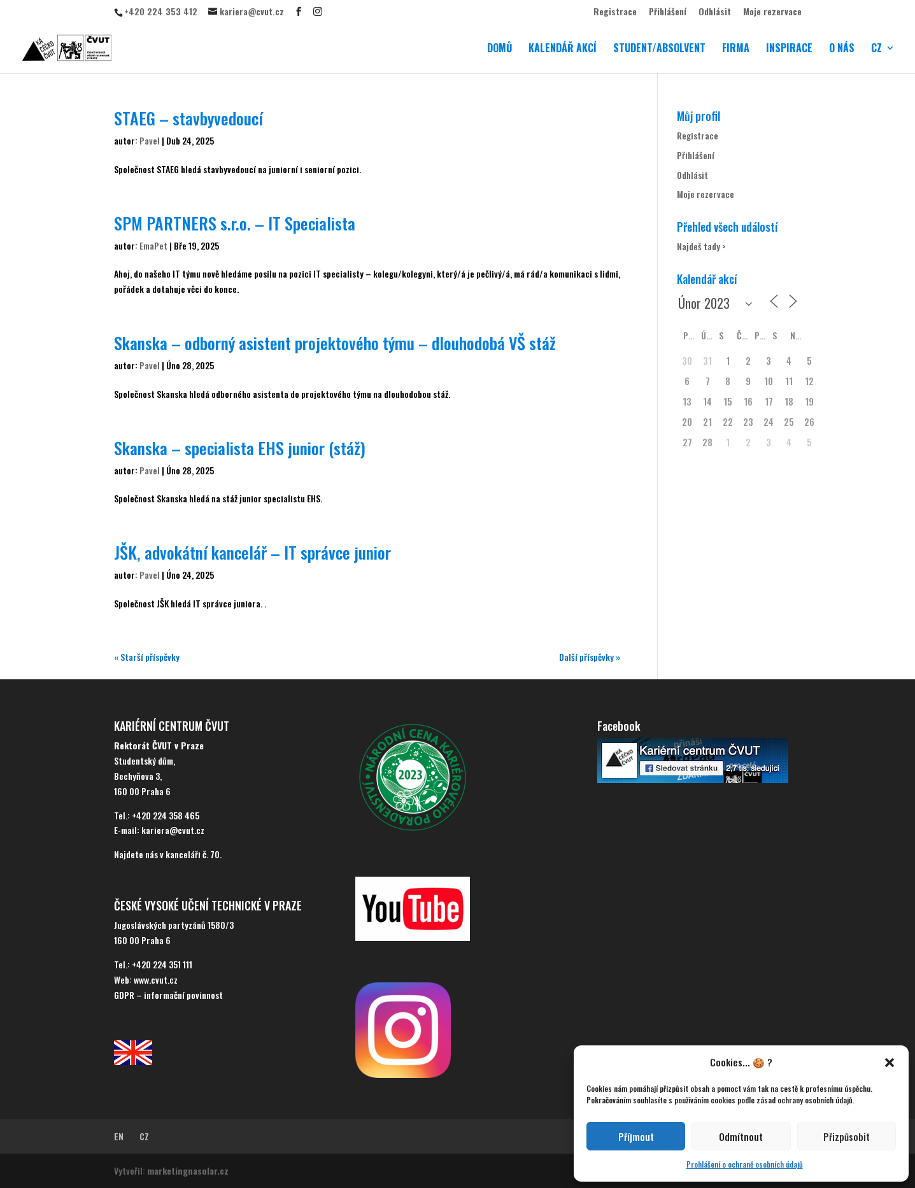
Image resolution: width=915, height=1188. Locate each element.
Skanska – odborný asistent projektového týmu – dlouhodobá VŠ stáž (335, 342)
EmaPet (153, 245)
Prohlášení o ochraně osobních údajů (744, 1164)
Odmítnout (741, 1136)
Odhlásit (715, 12)
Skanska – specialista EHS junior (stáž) (239, 447)
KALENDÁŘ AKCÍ (562, 49)
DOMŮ (499, 49)
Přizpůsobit (846, 1136)
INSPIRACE (789, 49)
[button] (889, 1062)
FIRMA (735, 49)
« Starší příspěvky (147, 656)
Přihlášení (667, 12)
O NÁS (842, 49)
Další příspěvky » (589, 656)
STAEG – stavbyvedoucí (188, 118)
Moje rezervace (772, 12)
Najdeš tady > (701, 246)
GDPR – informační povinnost (168, 994)
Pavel (149, 140)
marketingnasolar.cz (188, 1170)
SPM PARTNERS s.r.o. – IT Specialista (234, 223)
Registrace (615, 12)
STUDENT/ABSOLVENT (659, 49)
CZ (876, 49)
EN (119, 1136)
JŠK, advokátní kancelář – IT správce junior (252, 552)
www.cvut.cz (156, 979)
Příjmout (636, 1136)
